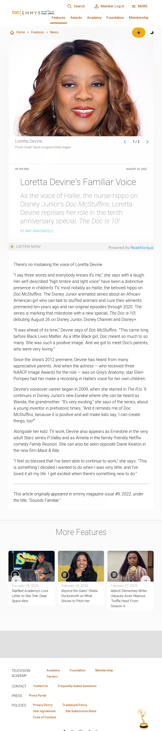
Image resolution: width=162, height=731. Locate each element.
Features (58, 18)
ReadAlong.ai (142, 247)
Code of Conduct (44, 717)
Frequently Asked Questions (77, 686)
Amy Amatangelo (39, 231)
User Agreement (44, 711)
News (54, 32)
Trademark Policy (74, 705)
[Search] (76, 6)
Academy (94, 18)
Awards (76, 18)
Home (17, 32)
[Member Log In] (109, 6)
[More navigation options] (140, 6)
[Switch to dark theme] (152, 32)
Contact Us (40, 686)
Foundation (115, 18)
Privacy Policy (43, 705)
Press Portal (37, 695)
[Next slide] (145, 581)
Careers (52, 676)
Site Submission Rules (80, 711)
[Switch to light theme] (138, 32)
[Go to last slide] (16, 581)
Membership (138, 18)
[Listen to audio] (25, 247)
